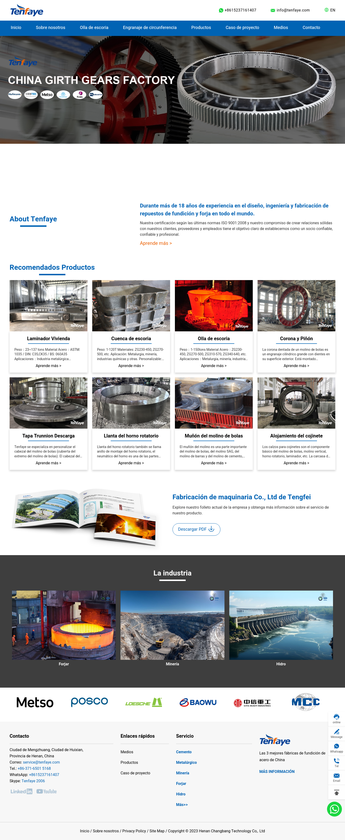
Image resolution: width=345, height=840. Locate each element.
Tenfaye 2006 (33, 781)
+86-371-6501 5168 (34, 768)
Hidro (180, 794)
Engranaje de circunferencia (150, 27)
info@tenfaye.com (293, 10)
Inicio (16, 27)
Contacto (311, 27)
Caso (242, 27)
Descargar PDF (196, 529)
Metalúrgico (186, 762)
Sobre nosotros (50, 27)
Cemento (184, 752)
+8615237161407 (240, 10)
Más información (276, 772)
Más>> (182, 805)
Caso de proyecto (135, 773)
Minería (182, 773)
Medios (281, 27)
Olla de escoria (94, 27)
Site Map (157, 831)
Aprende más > (156, 243)
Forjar (181, 784)
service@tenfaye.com (41, 762)
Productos (201, 27)
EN (332, 10)
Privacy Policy (134, 831)
